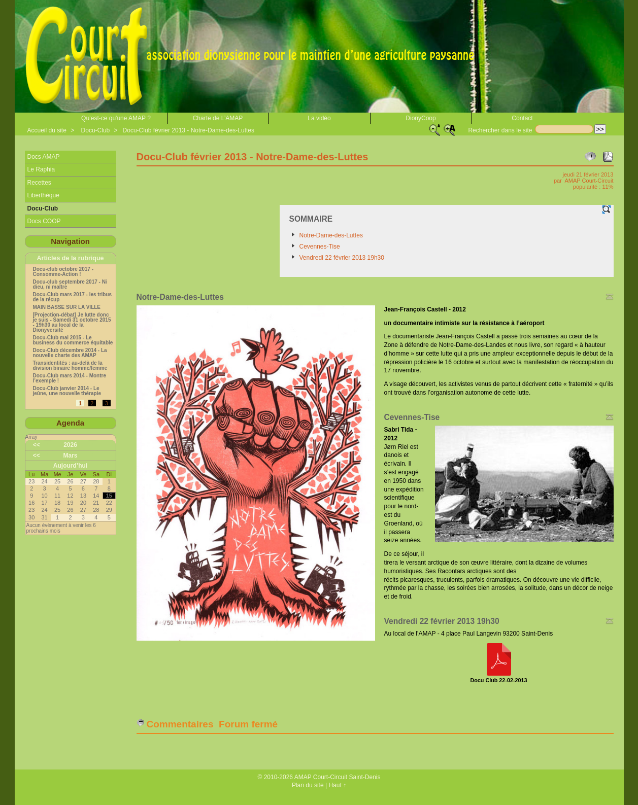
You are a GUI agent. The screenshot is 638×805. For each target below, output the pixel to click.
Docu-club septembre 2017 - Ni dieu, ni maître (70, 284)
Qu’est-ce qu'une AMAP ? (116, 118)
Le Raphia (41, 169)
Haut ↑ (337, 785)
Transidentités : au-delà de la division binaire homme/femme (70, 366)
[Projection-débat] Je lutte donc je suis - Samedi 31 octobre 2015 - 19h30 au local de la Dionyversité (72, 322)
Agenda (70, 422)
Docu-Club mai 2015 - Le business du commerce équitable (73, 340)
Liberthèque (43, 195)
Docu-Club (95, 130)
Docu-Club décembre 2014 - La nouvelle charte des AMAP (70, 353)
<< (36, 444)
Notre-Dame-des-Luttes (331, 235)
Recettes (39, 182)
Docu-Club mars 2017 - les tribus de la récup (72, 297)
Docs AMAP (43, 156)
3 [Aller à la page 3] (106, 403)
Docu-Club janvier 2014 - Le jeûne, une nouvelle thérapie (67, 391)
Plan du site (308, 785)
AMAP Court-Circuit (588, 181)
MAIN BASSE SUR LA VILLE (67, 307)
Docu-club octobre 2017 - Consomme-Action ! (63, 272)
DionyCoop (420, 118)
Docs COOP (44, 221)
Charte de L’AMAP (218, 118)
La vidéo (319, 118)
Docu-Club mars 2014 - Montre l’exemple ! (69, 378)
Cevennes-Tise (319, 246)
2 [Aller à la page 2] (92, 403)
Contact (522, 118)
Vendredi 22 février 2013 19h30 (341, 257)
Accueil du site (46, 130)
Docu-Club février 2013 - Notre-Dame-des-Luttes (188, 130)
